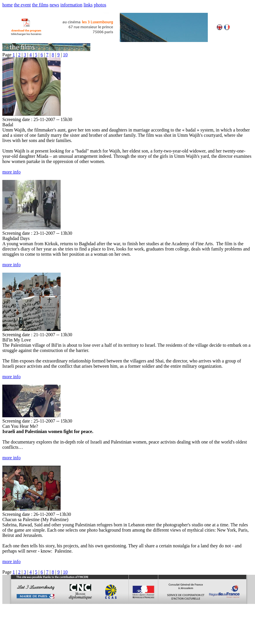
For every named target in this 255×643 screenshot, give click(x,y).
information (71, 4)
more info (11, 171)
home (7, 4)
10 (65, 54)
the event (22, 4)
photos (100, 4)
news (54, 4)
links (88, 4)
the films (40, 4)
